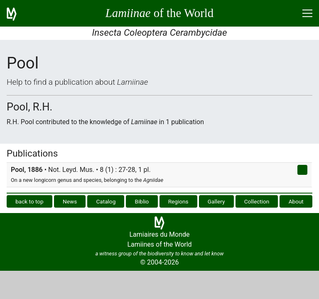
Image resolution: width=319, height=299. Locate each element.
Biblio (142, 201)
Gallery (216, 201)
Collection (257, 201)
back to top (29, 201)
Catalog (105, 201)
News (70, 201)
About (296, 201)
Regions (178, 201)
